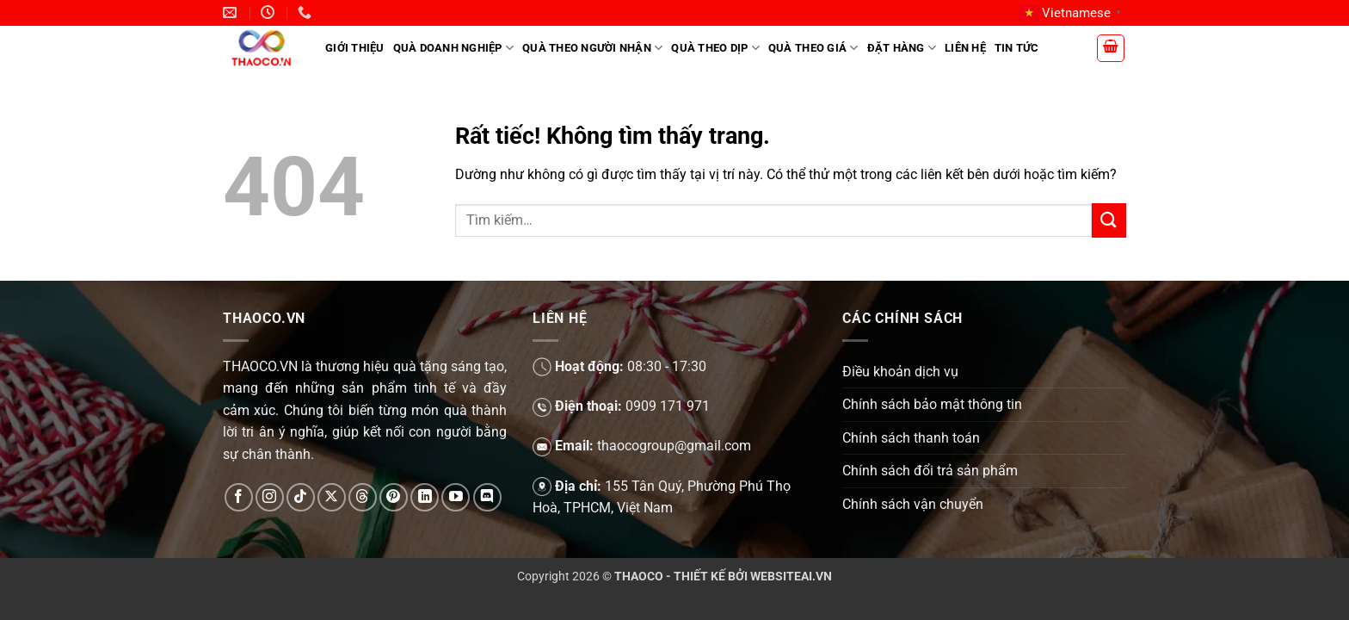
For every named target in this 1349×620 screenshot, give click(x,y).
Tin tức (1017, 47)
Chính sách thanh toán (911, 438)
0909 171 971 (667, 406)
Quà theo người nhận (592, 48)
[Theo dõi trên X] (331, 497)
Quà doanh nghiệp (453, 48)
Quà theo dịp (715, 48)
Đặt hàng (902, 48)
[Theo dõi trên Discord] (487, 497)
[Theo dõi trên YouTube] (455, 497)
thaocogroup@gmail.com (674, 445)
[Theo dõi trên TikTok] (300, 497)
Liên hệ (965, 47)
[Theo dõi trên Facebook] (239, 497)
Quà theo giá (813, 48)
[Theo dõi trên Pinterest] (393, 497)
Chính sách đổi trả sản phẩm (930, 470)
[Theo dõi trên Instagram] (270, 497)
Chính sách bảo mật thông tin (932, 404)
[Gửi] (1109, 220)
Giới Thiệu (355, 47)
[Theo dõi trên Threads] (362, 497)
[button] (1110, 48)
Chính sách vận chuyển (912, 504)
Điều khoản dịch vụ (900, 371)
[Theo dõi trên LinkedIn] (424, 497)
